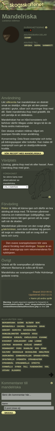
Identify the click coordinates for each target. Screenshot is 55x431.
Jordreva (7, 337)
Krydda (28, 45)
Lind (30, 341)
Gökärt (6, 330)
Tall (25, 367)
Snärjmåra (8, 356)
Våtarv (5, 370)
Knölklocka (30, 337)
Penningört (8, 348)
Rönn (43, 348)
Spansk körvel (41, 356)
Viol (47, 367)
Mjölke (28, 345)
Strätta (36, 363)
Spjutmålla (8, 359)
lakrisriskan (9, 229)
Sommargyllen (23, 356)
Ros (37, 348)
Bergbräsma (8, 323)
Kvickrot (7, 341)
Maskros (17, 345)
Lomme (38, 341)
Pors (19, 348)
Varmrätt (48, 45)
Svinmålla (7, 367)
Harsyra (16, 330)
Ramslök (28, 348)
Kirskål (18, 337)
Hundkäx (25, 334)
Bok (38, 323)
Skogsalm (18, 352)
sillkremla (11, 102)
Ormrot (38, 345)
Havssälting (29, 330)
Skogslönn (31, 352)
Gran (42, 326)
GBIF (46, 197)
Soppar (41, 246)
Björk (20, 323)
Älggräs (16, 370)
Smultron (44, 352)
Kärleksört (20, 341)
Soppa (37, 45)
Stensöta (21, 359)
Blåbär (30, 323)
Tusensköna (36, 367)
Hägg (34, 334)
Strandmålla (22, 363)
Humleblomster (10, 334)
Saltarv (6, 352)
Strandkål (7, 363)
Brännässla (8, 326)
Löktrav (6, 345)
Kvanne (43, 337)
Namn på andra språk (41, 298)
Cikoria (21, 326)
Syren (18, 367)
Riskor (5, 208)
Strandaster (35, 359)
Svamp (27, 38)
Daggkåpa (32, 326)
